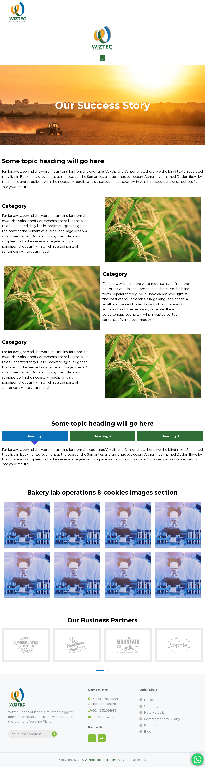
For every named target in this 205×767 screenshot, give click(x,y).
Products (151, 725)
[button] (102, 58)
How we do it (154, 712)
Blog (147, 731)
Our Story (151, 706)
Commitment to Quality (162, 719)
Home (149, 700)
